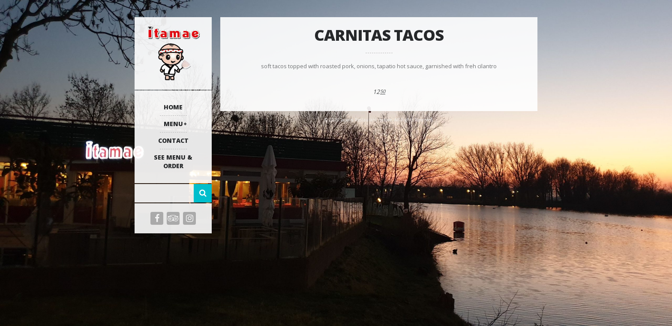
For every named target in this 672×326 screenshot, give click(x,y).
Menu (173, 124)
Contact (173, 140)
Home (173, 107)
